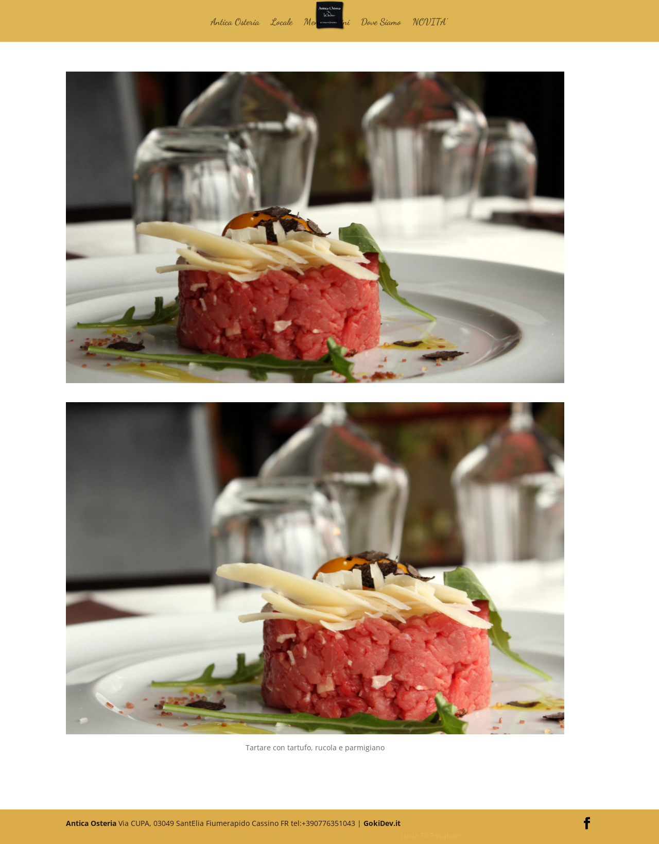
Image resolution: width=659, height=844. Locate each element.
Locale (281, 22)
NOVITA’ (429, 22)
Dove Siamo (381, 22)
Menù (313, 22)
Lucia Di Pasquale (431, 835)
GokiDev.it (382, 823)
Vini (342, 22)
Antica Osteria (235, 22)
